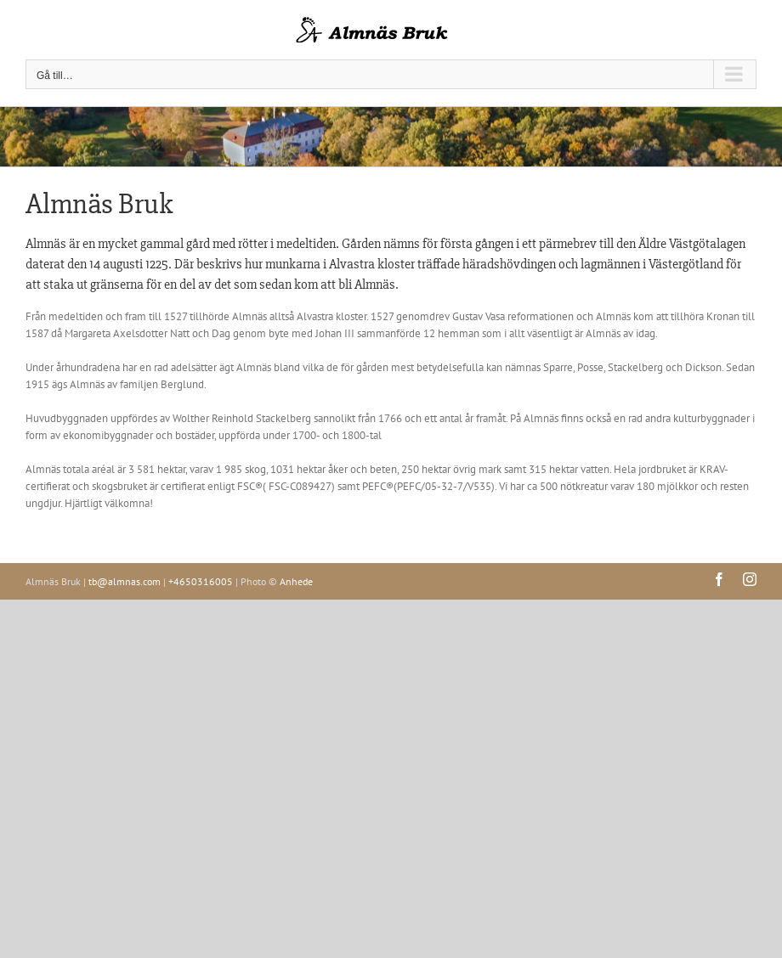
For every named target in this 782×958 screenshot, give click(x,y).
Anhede (296, 581)
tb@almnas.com (124, 581)
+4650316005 (200, 581)
